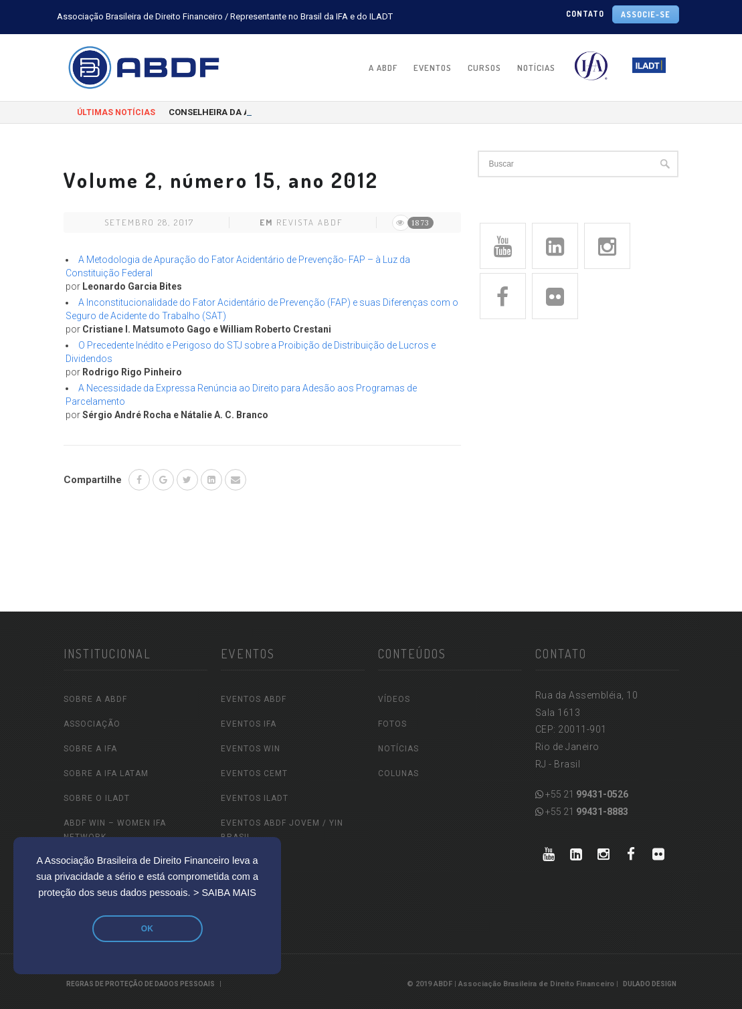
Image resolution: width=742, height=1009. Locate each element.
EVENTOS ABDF (253, 699)
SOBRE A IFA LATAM (106, 773)
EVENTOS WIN (250, 748)
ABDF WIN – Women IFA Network (115, 830)
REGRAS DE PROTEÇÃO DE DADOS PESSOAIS (140, 984)
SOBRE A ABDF (95, 699)
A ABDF (383, 67)
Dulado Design (649, 984)
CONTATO (585, 14)
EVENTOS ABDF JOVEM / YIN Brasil (282, 830)
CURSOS (484, 67)
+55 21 (581, 794)
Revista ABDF (309, 222)
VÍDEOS (394, 699)
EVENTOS (432, 67)
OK (147, 928)
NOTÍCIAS (536, 67)
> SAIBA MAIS (224, 892)
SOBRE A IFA (90, 748)
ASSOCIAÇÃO (92, 724)
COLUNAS (398, 773)
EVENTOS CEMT (254, 773)
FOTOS (392, 724)
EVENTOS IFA (248, 724)
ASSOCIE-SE (645, 14)
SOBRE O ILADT (97, 798)
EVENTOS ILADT (254, 798)
